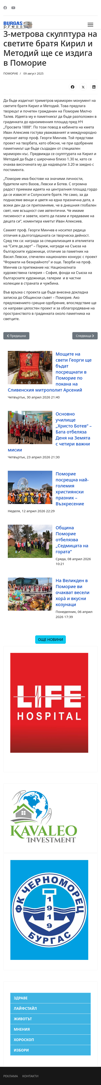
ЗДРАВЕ (21, 998)
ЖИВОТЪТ (23, 1018)
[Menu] (90, 24)
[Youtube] (13, 7)
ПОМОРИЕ (10, 73)
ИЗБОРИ (21, 1050)
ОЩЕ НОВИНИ (50, 639)
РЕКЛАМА (10, 1076)
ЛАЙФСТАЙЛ (25, 1008)
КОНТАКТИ (30, 1076)
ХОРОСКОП (24, 1039)
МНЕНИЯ (22, 1029)
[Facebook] (5, 7)
